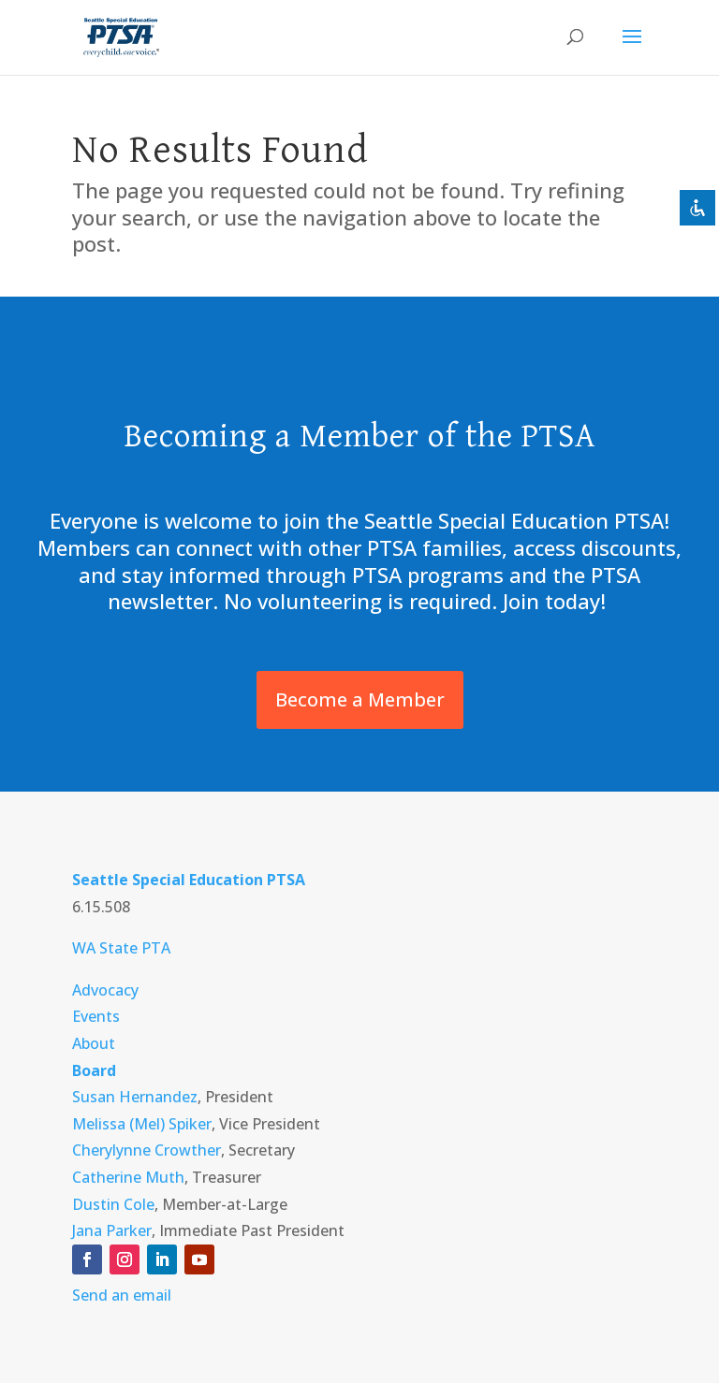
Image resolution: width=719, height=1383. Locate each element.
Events (96, 1016)
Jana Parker (112, 1230)
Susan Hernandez (135, 1096)
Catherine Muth (128, 1177)
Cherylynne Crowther (146, 1150)
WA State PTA (121, 948)
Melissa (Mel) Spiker (142, 1124)
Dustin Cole (113, 1204)
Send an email (121, 1295)
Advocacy (105, 990)
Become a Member (360, 699)
